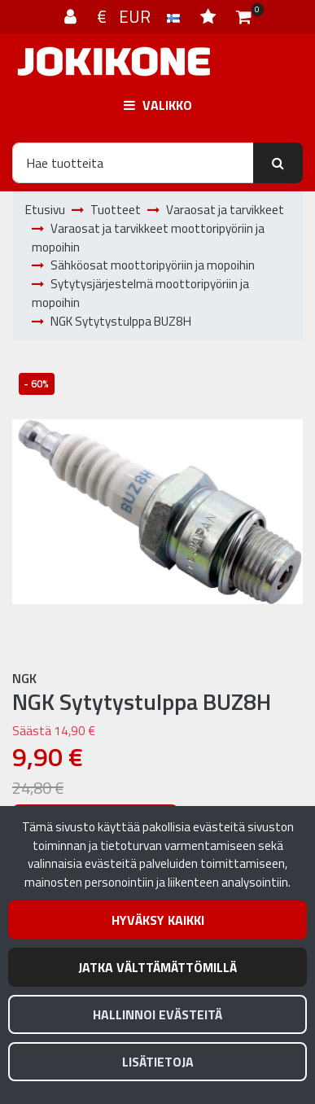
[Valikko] (157, 105)
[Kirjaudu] (72, 16)
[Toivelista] (210, 16)
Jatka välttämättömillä (157, 967)
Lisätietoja (158, 1061)
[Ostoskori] (244, 16)
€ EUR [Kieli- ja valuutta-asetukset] (140, 16)
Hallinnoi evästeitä (157, 1014)
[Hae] (133, 162)
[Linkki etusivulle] (114, 61)
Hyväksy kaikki (158, 920)
